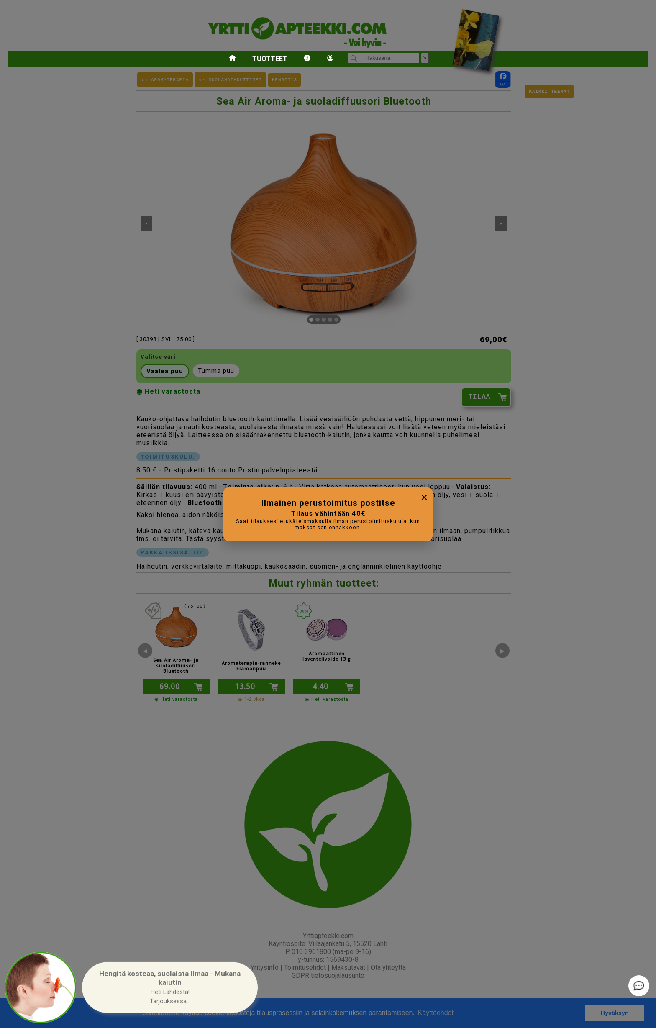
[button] (170, 987)
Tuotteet (269, 59)
